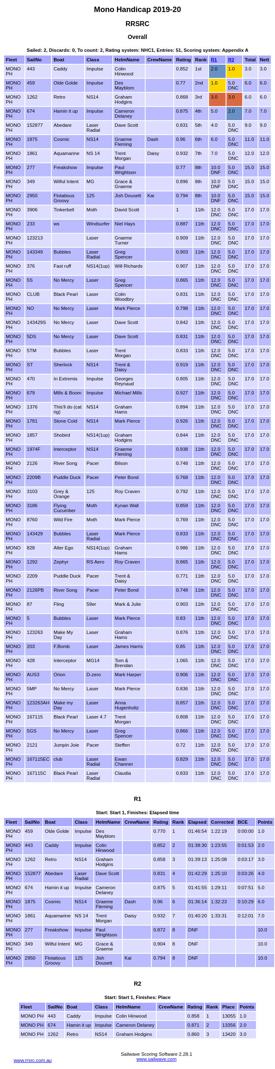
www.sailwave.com (156, 1059)
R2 (231, 59)
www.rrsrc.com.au (33, 1060)
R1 (214, 59)
